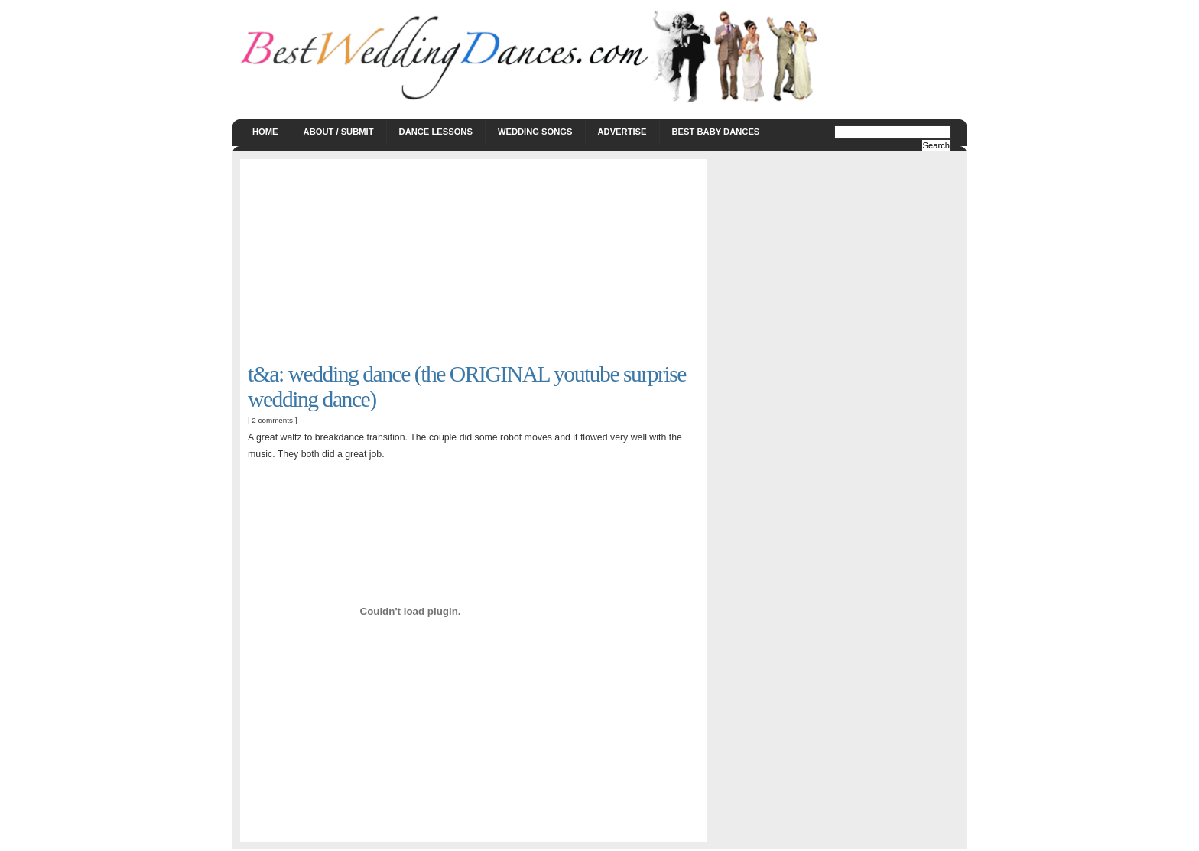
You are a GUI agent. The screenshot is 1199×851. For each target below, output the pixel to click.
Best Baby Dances (716, 131)
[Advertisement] (362, 262)
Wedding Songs (535, 131)
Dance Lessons (436, 131)
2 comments (272, 420)
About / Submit (339, 131)
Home (265, 131)
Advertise (622, 131)
